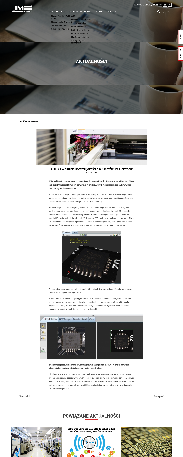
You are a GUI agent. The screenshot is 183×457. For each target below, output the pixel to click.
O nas (62, 12)
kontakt (180, 53)
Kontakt (112, 12)
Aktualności (86, 12)
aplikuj (180, 37)
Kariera (100, 12)
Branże (72, 12)
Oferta (52, 12)
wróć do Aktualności (28, 121)
